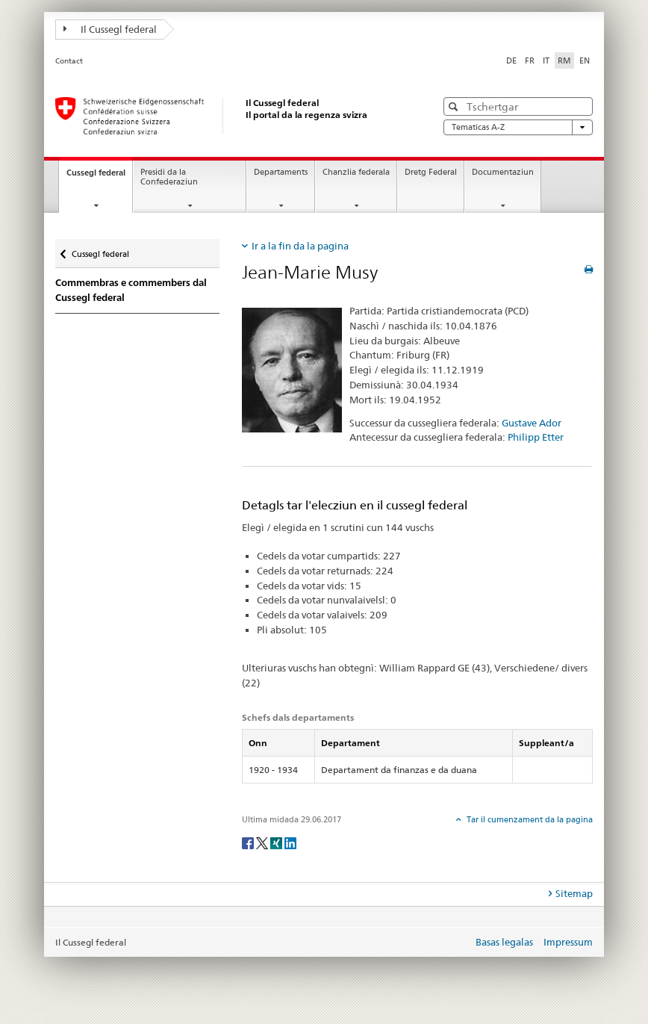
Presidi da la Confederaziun (169, 177)
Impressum (568, 942)
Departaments (281, 172)
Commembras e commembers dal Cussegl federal (131, 290)
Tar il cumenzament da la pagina (528, 819)
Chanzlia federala (356, 172)
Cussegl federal (99, 177)
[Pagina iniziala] (230, 115)
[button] (455, 106)
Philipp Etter (536, 437)
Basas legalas (504, 942)
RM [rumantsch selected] (564, 60)
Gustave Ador (531, 423)
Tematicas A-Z (518, 127)
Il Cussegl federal (110, 29)
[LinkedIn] (290, 842)
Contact (69, 61)
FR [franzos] (530, 60)
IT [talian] (546, 60)
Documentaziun (503, 172)
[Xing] (277, 842)
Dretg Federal (431, 172)
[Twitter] (263, 842)
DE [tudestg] (511, 60)
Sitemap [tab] (574, 893)
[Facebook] (249, 842)
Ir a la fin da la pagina (300, 246)
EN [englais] (584, 60)
